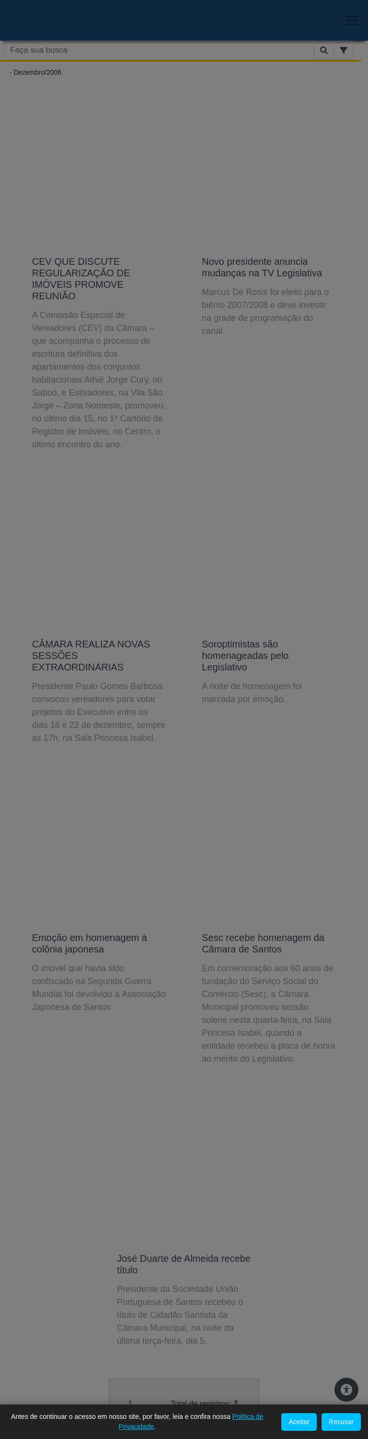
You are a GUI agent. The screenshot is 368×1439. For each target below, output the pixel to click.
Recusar (341, 1422)
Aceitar (299, 1422)
